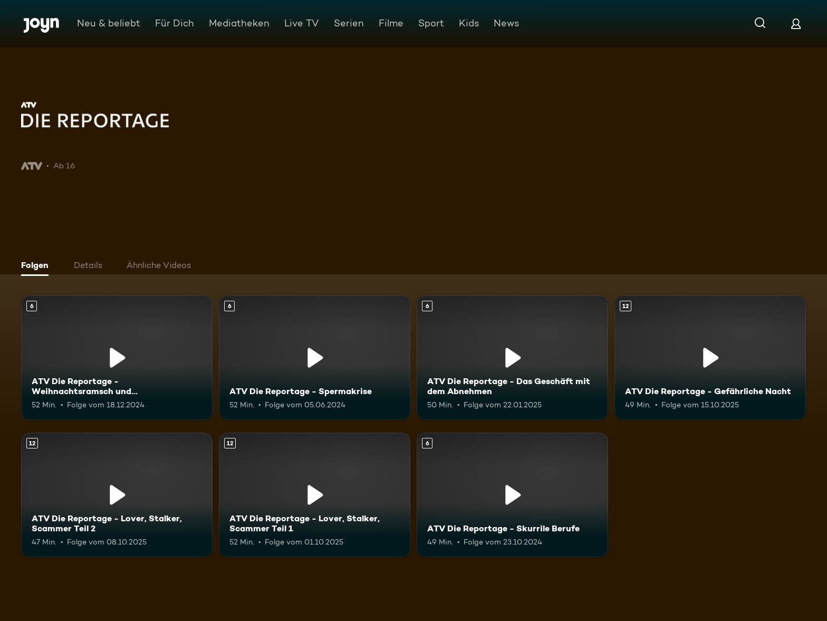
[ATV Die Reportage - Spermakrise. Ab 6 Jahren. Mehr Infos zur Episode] (314, 357)
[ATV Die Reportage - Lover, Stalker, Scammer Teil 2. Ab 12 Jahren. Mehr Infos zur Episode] (117, 495)
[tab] (37, 266)
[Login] (796, 23)
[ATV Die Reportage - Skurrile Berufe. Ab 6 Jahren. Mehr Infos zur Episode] (512, 495)
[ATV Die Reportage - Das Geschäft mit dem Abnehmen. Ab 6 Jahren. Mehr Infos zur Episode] (512, 357)
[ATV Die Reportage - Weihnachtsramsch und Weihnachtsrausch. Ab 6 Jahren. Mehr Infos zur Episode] (117, 357)
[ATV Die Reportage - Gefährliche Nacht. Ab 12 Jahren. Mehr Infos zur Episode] (710, 357)
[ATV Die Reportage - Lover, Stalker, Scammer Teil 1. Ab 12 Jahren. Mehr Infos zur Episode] (314, 495)
